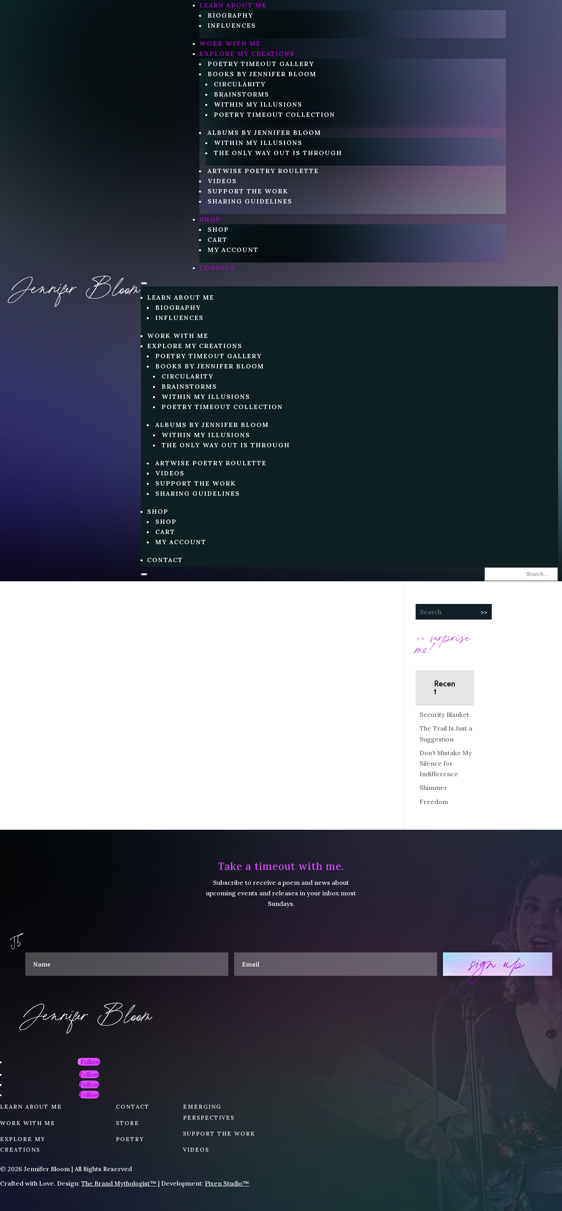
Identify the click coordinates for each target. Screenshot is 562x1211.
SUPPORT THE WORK (219, 1133)
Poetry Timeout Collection (274, 114)
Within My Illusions (258, 104)
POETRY (130, 1139)
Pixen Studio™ (227, 1183)
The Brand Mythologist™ (119, 1183)
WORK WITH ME (230, 43)
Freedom (434, 802)
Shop (210, 219)
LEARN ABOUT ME (233, 5)
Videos (222, 181)
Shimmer (433, 787)
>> (483, 612)
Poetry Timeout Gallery (261, 64)
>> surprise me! (443, 642)
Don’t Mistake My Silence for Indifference (446, 763)
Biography (230, 15)
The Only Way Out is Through (278, 153)
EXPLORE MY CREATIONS (247, 53)
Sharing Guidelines (250, 201)
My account (233, 250)
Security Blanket (444, 714)
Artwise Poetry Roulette (263, 171)
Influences (232, 25)
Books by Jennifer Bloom (262, 74)
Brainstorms (241, 94)
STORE (127, 1123)
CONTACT (217, 267)
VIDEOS (196, 1149)
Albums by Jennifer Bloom (264, 132)
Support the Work (248, 191)
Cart (218, 239)
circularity (240, 84)
